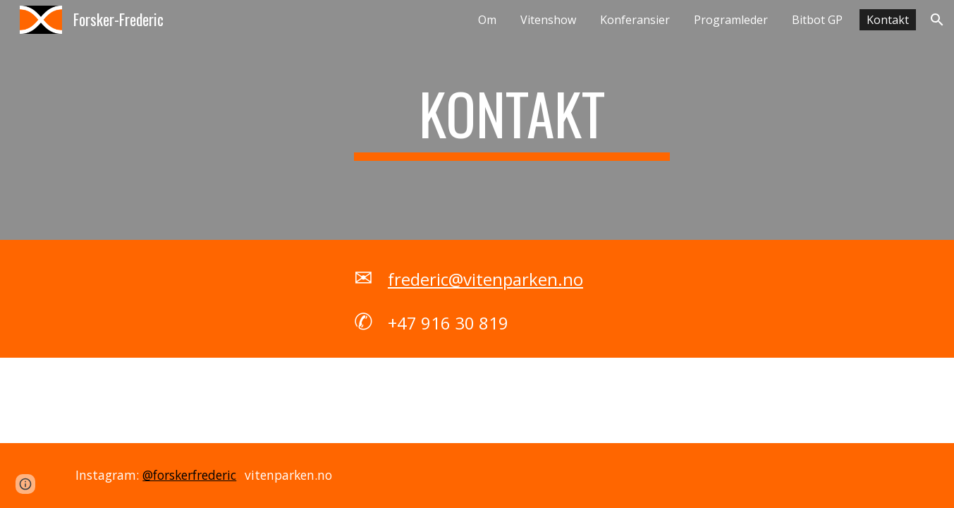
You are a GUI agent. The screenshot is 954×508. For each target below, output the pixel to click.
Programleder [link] (731, 20)
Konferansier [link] (635, 20)
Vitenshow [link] (548, 20)
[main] (511, 120)
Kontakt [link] (888, 20)
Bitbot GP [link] (817, 20)
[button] (937, 20)
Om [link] (487, 20)
